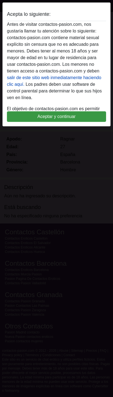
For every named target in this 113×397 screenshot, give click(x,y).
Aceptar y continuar (56, 116)
